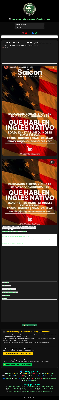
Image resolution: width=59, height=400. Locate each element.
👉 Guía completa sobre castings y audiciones (18, 353)
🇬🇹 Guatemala (33, 376)
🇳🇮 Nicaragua (7, 378)
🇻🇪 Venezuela (33, 380)
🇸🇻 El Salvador (17, 376)
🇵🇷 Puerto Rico (36, 378)
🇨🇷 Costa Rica (37, 373)
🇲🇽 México (54, 376)
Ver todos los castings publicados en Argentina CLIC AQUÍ (16, 236)
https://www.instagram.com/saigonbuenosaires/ (14, 231)
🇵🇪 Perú (29, 378)
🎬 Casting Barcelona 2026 (29, 391)
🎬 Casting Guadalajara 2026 (28, 389)
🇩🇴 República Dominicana (48, 378)
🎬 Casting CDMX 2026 (12, 389)
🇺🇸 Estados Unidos (7, 376)
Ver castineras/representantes (10, 292)
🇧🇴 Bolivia (16, 373)
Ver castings (6, 282)
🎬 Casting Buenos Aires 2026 (14, 386)
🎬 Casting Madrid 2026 (14, 391)
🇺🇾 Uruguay (25, 380)
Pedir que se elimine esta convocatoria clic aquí (13, 243)
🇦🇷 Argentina (9, 373)
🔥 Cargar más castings (29, 325)
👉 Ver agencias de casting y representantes (17, 365)
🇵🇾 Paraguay (22, 378)
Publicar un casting (7, 285)
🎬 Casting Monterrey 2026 (45, 389)
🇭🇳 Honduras (46, 376)
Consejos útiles (6, 295)
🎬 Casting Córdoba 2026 (31, 386)
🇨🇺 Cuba (44, 373)
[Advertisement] (29, 56)
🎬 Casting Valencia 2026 (44, 391)
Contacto (5, 298)
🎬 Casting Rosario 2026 (46, 386)
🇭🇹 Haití (40, 376)
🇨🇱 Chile (22, 373)
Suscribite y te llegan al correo (9, 289)
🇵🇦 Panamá (15, 378)
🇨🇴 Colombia (29, 373)
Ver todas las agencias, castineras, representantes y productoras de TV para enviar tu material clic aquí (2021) (26, 239)
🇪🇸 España (25, 376)
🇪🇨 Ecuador (50, 373)
